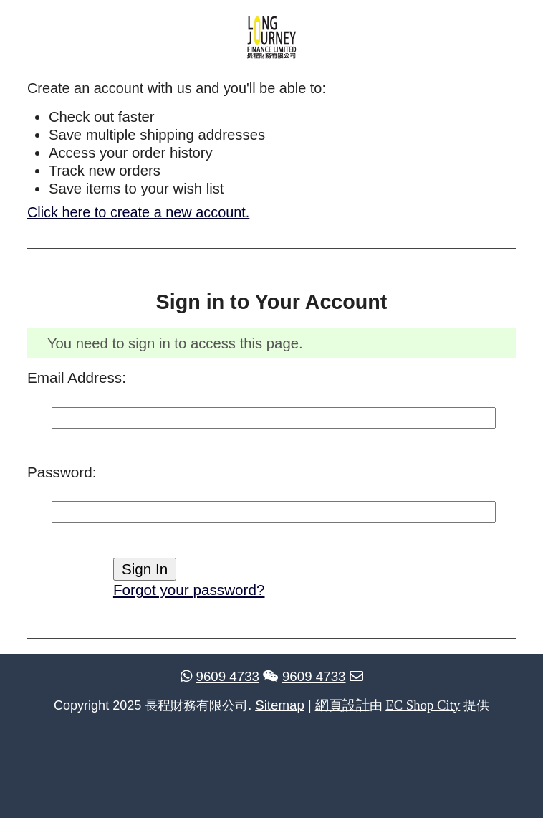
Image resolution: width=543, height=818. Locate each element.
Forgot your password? (189, 589)
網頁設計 (342, 705)
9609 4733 (220, 676)
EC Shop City (422, 705)
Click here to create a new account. (138, 212)
